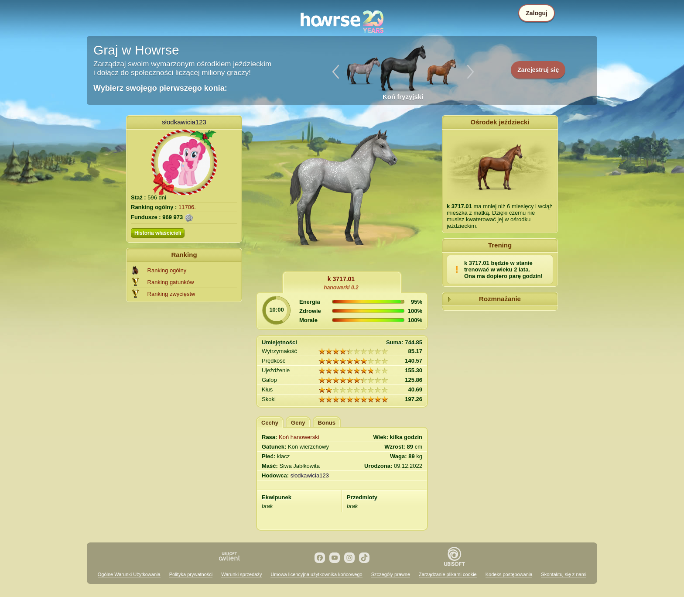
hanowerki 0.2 (341, 288)
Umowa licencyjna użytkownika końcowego (316, 574)
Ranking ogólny (167, 270)
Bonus (326, 422)
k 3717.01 (341, 278)
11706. (187, 207)
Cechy (269, 422)
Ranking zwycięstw (171, 294)
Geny (298, 422)
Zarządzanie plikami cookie (448, 574)
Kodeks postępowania (509, 574)
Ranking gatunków (170, 282)
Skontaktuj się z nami (563, 574)
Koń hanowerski (299, 437)
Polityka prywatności (191, 574)
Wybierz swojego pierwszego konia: (160, 88)
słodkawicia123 (184, 122)
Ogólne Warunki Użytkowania (129, 574)
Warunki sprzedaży (241, 574)
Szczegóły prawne (390, 574)
